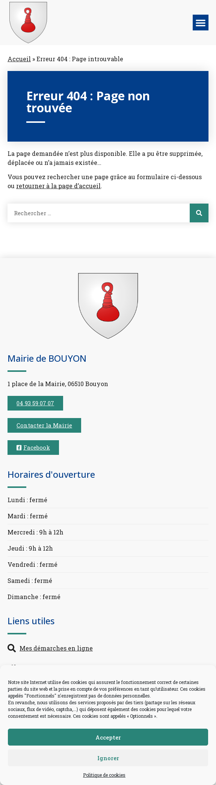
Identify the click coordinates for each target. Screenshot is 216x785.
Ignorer (108, 758)
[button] (200, 22)
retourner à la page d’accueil (58, 186)
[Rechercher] (199, 213)
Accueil (19, 59)
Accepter (108, 737)
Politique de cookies (104, 775)
